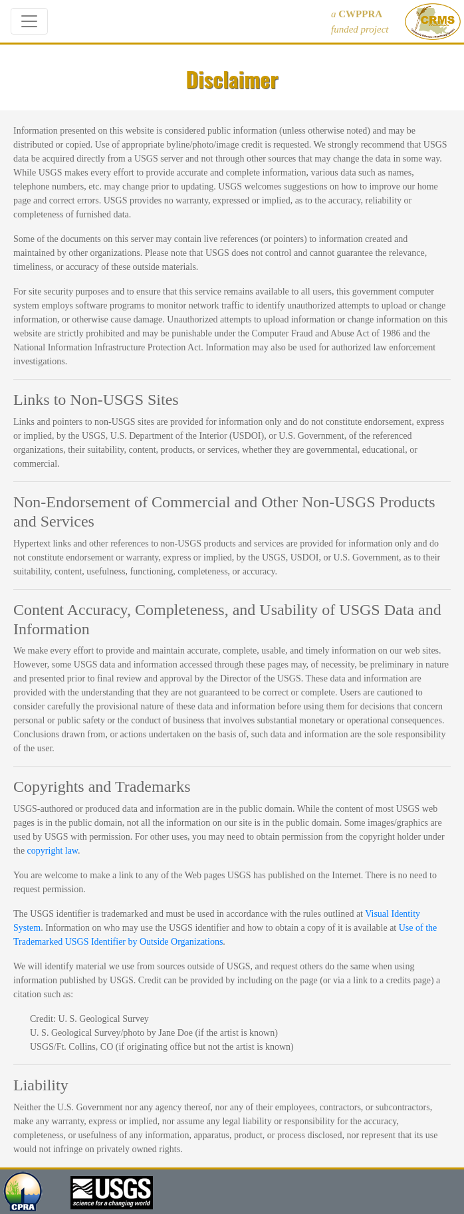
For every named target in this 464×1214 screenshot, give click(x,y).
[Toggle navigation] (29, 21)
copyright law (52, 851)
